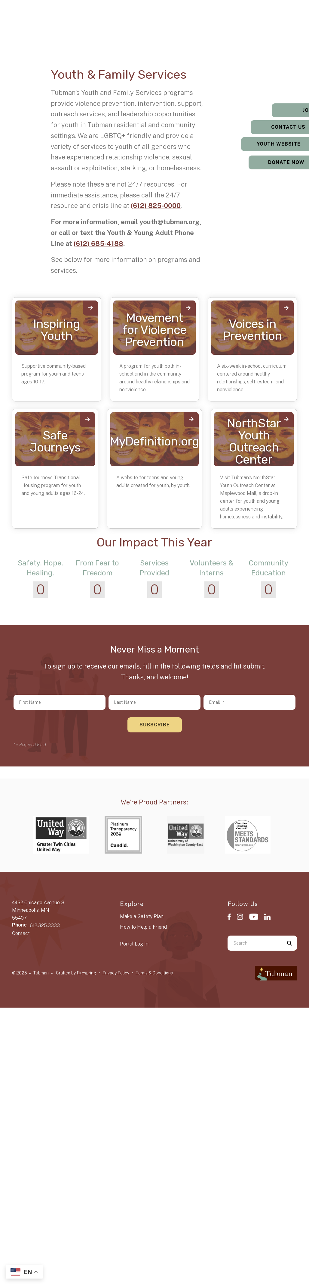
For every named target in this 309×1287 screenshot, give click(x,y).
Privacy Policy (115, 973)
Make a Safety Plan (142, 916)
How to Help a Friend (143, 927)
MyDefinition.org (154, 441)
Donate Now (271, 162)
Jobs (271, 110)
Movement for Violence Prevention (155, 330)
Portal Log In (134, 944)
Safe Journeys (55, 441)
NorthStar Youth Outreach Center (254, 441)
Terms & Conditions (154, 973)
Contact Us (271, 127)
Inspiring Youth (56, 330)
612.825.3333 (45, 925)
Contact (21, 933)
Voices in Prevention (252, 330)
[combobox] (255, 943)
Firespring (86, 973)
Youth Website (271, 144)
